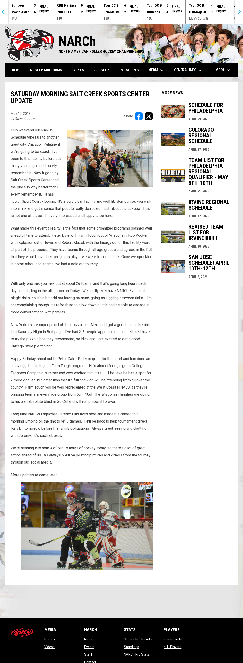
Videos (49, 647)
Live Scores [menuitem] (128, 70)
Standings (131, 647)
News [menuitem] (16, 70)
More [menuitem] (223, 70)
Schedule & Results (138, 639)
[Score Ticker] (121, 12)
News (88, 639)
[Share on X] (149, 116)
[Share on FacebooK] (139, 116)
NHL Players (172, 647)
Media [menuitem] (156, 70)
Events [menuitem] (78, 70)
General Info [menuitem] (188, 70)
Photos (49, 639)
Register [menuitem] (101, 70)
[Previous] (4, 12)
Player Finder (173, 639)
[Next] (239, 12)
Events (89, 647)
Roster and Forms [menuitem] (46, 70)
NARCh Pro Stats (136, 654)
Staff (88, 654)
